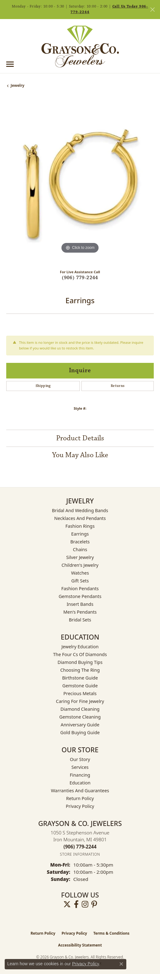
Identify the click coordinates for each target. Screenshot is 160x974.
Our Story (80, 759)
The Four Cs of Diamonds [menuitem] (80, 654)
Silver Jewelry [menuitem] (80, 557)
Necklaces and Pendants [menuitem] (80, 518)
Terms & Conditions (111, 933)
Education (80, 783)
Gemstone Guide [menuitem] (80, 686)
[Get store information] (80, 854)
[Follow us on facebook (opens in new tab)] (76, 904)
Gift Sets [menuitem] (80, 581)
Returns (118, 385)
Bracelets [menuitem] (80, 542)
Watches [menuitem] (80, 573)
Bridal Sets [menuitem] (80, 620)
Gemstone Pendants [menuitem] (80, 596)
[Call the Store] (80, 846)
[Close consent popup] (121, 964)
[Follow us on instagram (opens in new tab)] (85, 904)
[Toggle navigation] (10, 64)
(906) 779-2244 (80, 278)
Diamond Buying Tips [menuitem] (79, 662)
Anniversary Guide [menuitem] (80, 725)
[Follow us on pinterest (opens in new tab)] (94, 904)
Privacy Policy (80, 806)
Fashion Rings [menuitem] (80, 526)
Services (80, 767)
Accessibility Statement (80, 945)
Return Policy (80, 798)
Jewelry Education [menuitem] (80, 647)
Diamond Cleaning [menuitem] (80, 709)
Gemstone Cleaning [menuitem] (80, 717)
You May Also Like (80, 455)
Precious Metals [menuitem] (79, 693)
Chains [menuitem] (80, 549)
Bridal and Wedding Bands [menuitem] (80, 510)
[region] (80, 181)
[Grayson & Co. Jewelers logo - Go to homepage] (80, 46)
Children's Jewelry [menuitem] (79, 565)
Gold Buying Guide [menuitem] (79, 732)
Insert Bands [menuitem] (80, 604)
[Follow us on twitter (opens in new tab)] (67, 904)
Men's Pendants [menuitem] (80, 612)
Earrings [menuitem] (80, 534)
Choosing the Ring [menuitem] (80, 670)
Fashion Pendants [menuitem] (80, 588)
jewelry (17, 85)
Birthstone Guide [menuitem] (80, 678)
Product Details (80, 438)
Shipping (43, 385)
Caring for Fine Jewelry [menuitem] (80, 701)
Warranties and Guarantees (80, 791)
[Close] (152, 9)
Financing (80, 775)
